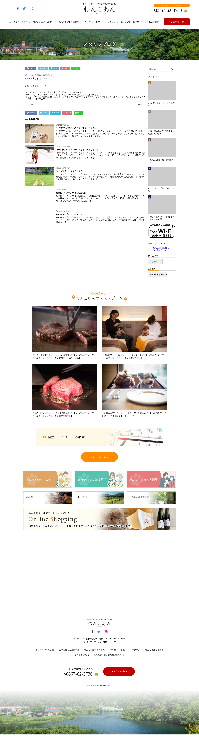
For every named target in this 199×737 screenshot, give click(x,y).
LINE (75, 68)
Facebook (31, 68)
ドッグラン (110, 22)
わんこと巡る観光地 (130, 22)
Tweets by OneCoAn (156, 244)
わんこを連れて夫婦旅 (69, 22)
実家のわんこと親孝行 (43, 22)
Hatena (54, 68)
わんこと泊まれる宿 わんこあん (161, 249)
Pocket (65, 68)
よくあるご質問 (152, 22)
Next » (141, 105)
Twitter (42, 68)
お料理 (88, 22)
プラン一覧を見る (99, 459)
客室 (98, 22)
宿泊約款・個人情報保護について (109, 657)
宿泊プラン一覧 (177, 22)
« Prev (30, 105)
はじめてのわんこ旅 (18, 22)
